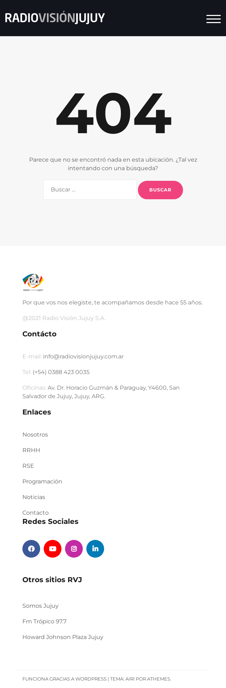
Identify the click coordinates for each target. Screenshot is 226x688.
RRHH (31, 450)
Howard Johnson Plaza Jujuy (62, 637)
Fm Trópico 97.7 (44, 621)
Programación (42, 481)
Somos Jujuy (40, 605)
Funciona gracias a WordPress (64, 679)
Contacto (35, 512)
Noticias (33, 497)
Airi (130, 679)
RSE (28, 465)
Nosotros (35, 434)
